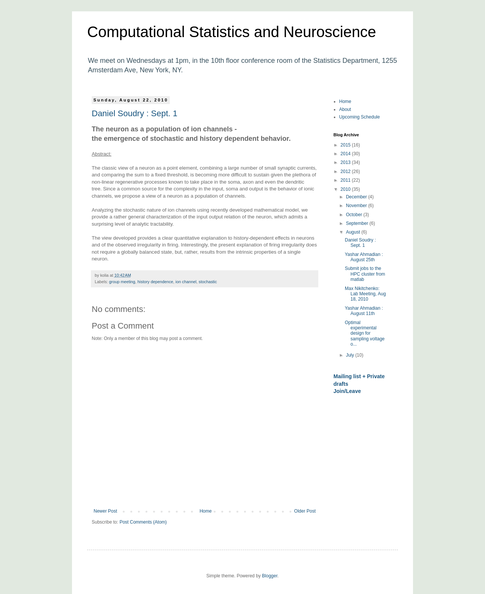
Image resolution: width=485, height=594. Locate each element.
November (357, 205)
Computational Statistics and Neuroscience (231, 31)
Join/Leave (347, 391)
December (357, 197)
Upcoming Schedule (359, 117)
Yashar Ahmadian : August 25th (364, 257)
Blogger (269, 575)
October (354, 214)
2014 (346, 153)
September (357, 223)
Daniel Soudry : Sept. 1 (134, 113)
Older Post (305, 511)
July (350, 355)
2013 (346, 162)
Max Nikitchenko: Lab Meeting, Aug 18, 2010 (365, 294)
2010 (346, 189)
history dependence (155, 281)
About (345, 109)
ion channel (185, 281)
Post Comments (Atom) (143, 522)
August (353, 232)
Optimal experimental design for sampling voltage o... (365, 333)
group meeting (122, 281)
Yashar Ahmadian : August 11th (364, 311)
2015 (346, 145)
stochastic (208, 281)
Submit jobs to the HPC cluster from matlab (365, 274)
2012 (346, 171)
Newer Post (105, 511)
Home (206, 511)
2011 (346, 180)
